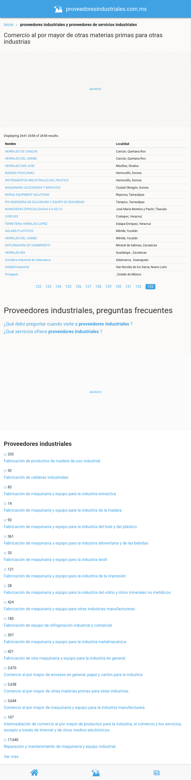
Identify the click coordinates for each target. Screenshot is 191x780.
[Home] (60, 8)
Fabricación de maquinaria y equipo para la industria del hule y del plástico (70, 526)
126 (78, 287)
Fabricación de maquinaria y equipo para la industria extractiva (60, 493)
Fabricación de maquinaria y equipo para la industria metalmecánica (65, 641)
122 (38, 287)
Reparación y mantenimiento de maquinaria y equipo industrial (59, 746)
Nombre (10, 144)
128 (99, 287)
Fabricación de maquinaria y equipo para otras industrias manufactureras (69, 608)
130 (118, 287)
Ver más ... (13, 756)
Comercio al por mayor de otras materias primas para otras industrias (66, 691)
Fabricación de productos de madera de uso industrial (52, 461)
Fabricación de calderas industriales (36, 477)
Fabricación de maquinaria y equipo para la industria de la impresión (65, 576)
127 (88, 287)
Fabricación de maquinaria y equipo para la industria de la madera (63, 510)
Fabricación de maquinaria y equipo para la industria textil (55, 559)
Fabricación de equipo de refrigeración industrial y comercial (58, 625)
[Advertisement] (95, 89)
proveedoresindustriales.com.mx (107, 9)
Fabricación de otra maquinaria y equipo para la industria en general (64, 658)
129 (108, 287)
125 (68, 287)
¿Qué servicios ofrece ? (53, 331)
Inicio (8, 24)
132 (138, 287)
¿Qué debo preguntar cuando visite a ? (68, 324)
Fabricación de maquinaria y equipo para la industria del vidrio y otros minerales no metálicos (87, 592)
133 (151, 287)
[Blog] (157, 773)
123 (48, 287)
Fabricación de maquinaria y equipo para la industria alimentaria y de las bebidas (76, 543)
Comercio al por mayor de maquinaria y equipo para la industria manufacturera (74, 707)
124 (58, 287)
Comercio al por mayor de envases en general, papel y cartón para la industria (73, 674)
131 (128, 287)
